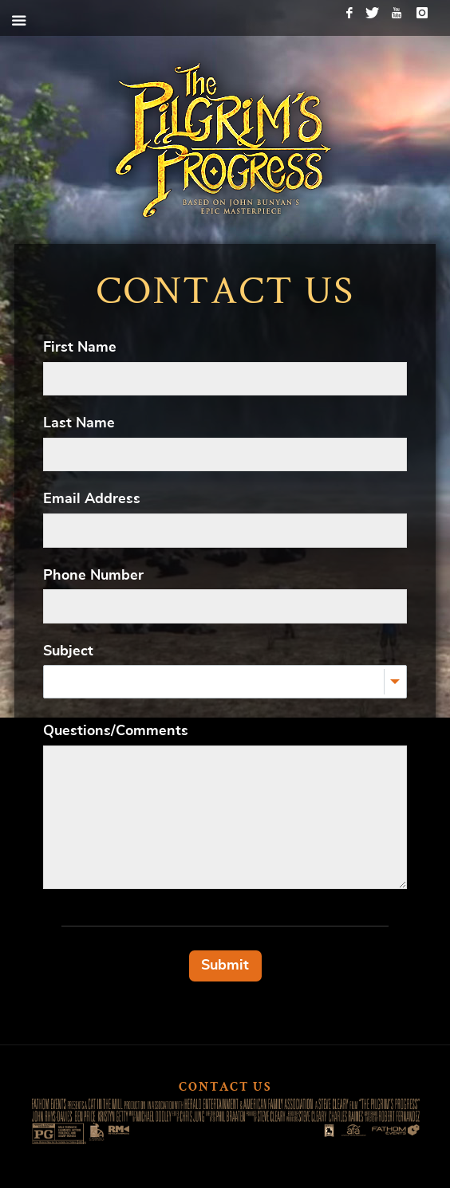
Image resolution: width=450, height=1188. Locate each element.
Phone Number (93, 575)
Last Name (79, 423)
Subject (68, 651)
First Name (79, 347)
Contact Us (225, 1088)
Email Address (91, 499)
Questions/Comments (115, 731)
